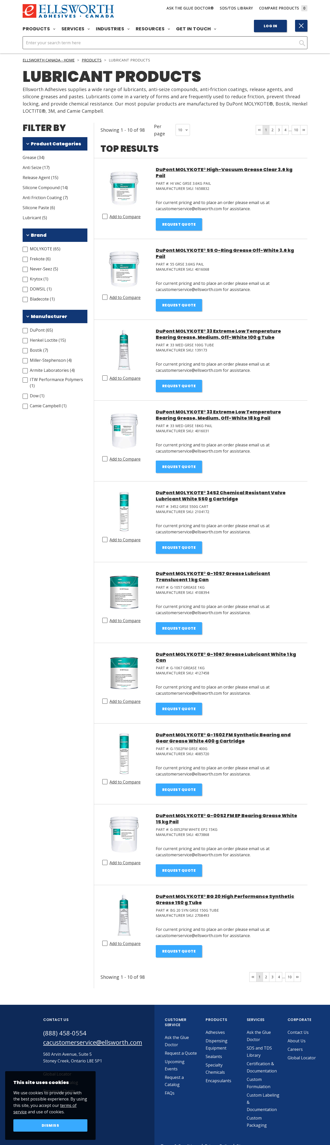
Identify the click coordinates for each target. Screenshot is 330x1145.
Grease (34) (33, 157)
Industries (113, 29)
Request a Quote (181, 1053)
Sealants (214, 1056)
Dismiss (50, 1125)
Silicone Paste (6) (39, 207)
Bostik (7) (39, 350)
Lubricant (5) (35, 218)
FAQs (170, 1093)
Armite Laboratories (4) (52, 370)
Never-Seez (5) (44, 269)
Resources (153, 29)
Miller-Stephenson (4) (51, 360)
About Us (297, 1041)
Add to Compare (125, 216)
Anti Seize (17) (36, 167)
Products (39, 29)
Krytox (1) (39, 279)
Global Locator (302, 1058)
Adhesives (215, 1032)
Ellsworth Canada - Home (49, 60)
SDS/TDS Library (236, 8)
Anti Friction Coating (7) (45, 197)
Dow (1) (37, 396)
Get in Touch (196, 29)
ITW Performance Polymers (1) (56, 383)
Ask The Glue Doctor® (190, 8)
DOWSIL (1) (41, 289)
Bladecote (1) (42, 299)
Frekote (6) (40, 259)
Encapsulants (218, 1081)
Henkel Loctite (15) (48, 340)
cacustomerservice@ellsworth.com (92, 1042)
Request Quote (179, 224)
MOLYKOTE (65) (45, 249)
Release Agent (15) (40, 177)
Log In (270, 26)
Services (75, 29)
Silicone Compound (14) (45, 187)
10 (296, 129)
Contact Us (298, 1032)
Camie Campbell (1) (48, 406)
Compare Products (283, 8)
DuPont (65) (41, 330)
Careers (295, 1049)
